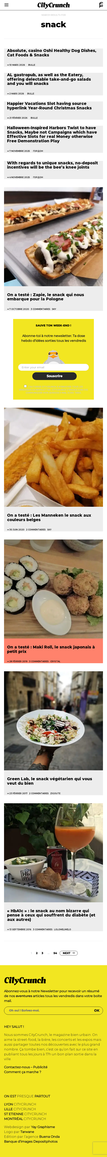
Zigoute (55, 793)
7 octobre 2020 (19, 309)
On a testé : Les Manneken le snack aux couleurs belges (49, 517)
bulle (31, 65)
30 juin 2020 (16, 529)
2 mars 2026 (16, 93)
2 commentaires (36, 529)
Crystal (55, 661)
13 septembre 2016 (20, 929)
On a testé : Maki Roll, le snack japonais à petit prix (51, 649)
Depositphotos (45, 1141)
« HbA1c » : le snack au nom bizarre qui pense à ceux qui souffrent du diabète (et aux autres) (51, 915)
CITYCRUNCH (20, 1104)
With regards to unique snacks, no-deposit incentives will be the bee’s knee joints (52, 165)
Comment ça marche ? (22, 1072)
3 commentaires (40, 309)
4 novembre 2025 (19, 177)
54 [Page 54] (55, 953)
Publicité (40, 1067)
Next (66, 953)
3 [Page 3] (42, 953)
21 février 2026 (18, 118)
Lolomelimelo (62, 929)
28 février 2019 (18, 661)
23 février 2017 (18, 793)
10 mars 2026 (17, 65)
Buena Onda (49, 1137)
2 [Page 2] (37, 953)
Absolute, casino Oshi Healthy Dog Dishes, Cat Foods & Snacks (51, 52)
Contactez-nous (17, 1067)
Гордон (38, 151)
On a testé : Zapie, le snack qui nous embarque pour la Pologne (45, 297)
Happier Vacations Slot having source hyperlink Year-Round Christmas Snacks (49, 105)
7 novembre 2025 (19, 151)
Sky (54, 309)
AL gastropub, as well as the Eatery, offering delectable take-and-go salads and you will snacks (49, 79)
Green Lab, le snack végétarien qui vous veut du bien (49, 781)
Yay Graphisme (43, 1127)
